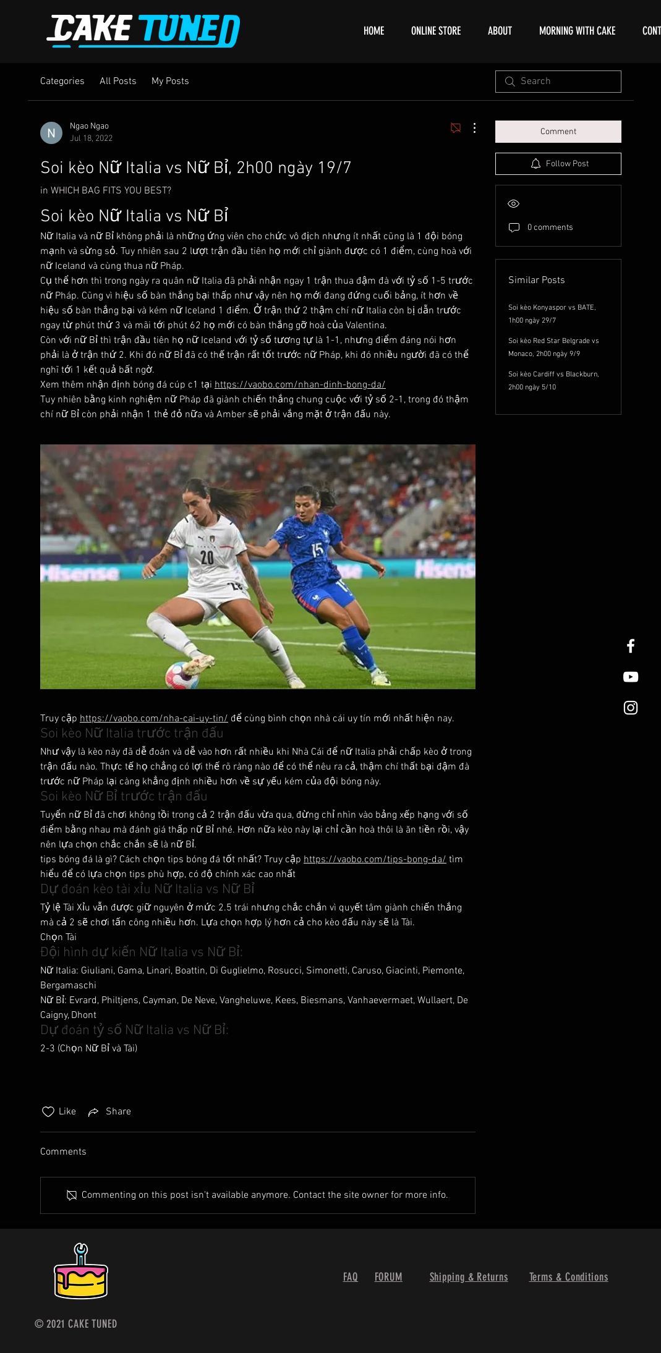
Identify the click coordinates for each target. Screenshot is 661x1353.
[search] (558, 81)
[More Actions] (468, 128)
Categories (62, 81)
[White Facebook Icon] (630, 646)
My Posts (170, 81)
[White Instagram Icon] (630, 707)
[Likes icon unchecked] (48, 1112)
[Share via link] (108, 1112)
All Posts (118, 81)
